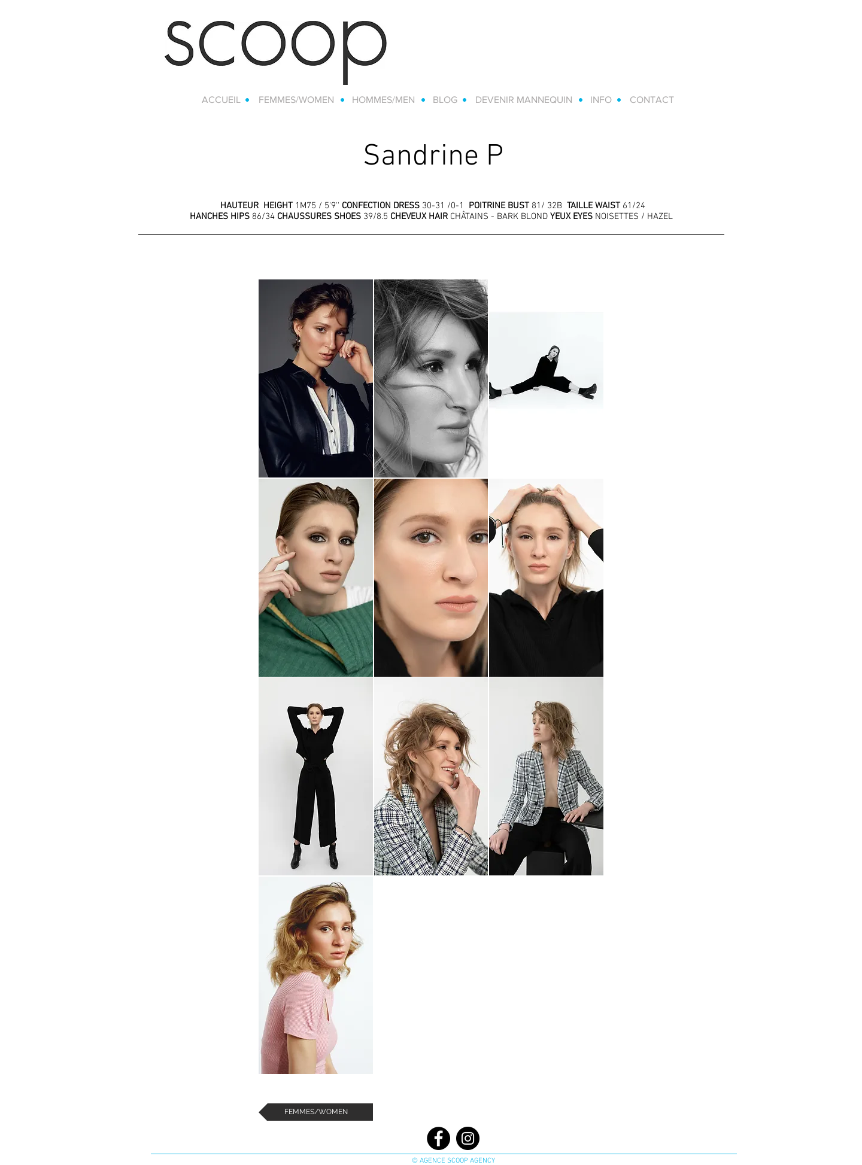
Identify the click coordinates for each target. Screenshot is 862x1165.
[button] (316, 378)
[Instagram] (467, 1138)
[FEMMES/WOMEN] (316, 1112)
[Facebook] (438, 1138)
